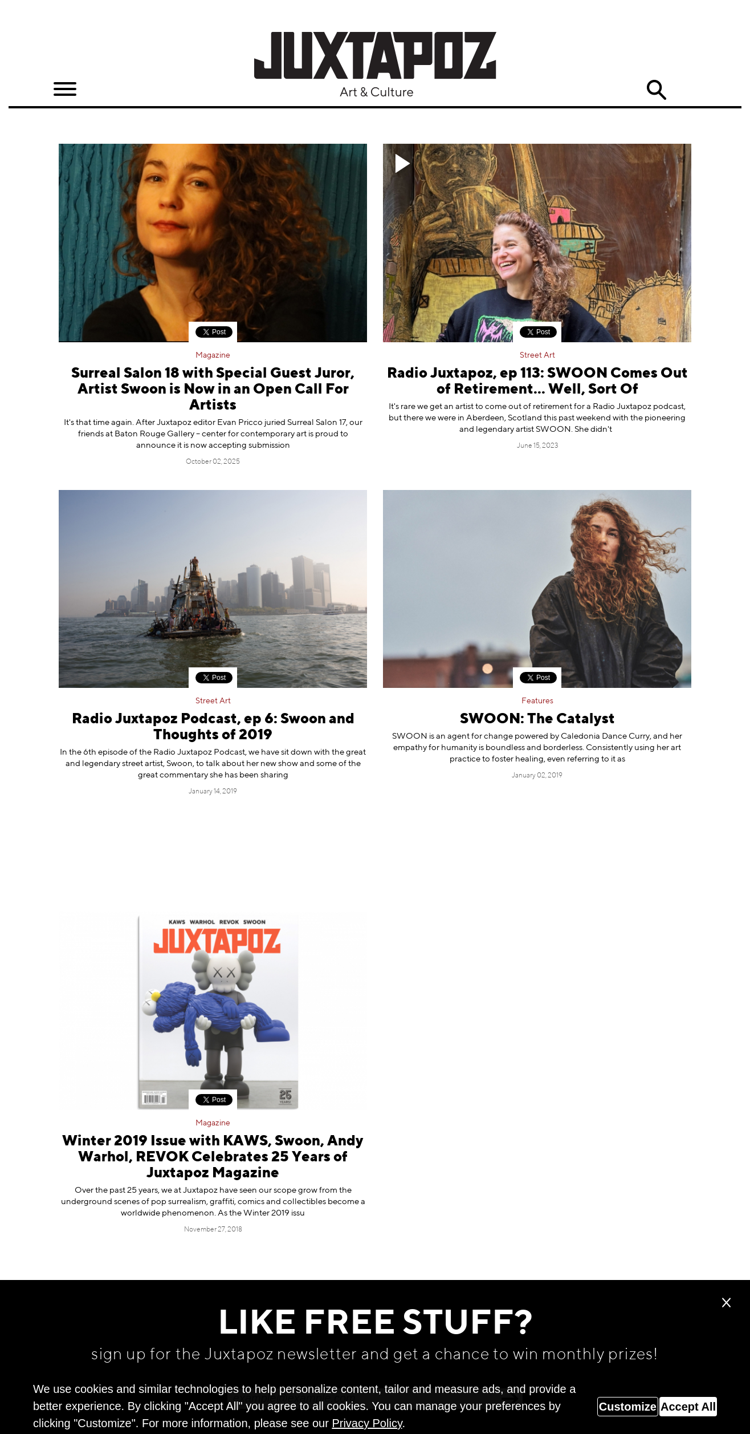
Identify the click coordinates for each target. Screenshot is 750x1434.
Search (656, 90)
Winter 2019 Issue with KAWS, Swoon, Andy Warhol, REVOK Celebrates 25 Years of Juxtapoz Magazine (213, 1158)
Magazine (212, 355)
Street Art (537, 355)
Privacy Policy (367, 1423)
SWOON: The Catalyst (537, 719)
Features (537, 701)
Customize (628, 1406)
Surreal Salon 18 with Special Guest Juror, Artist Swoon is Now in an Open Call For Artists (212, 390)
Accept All (688, 1406)
